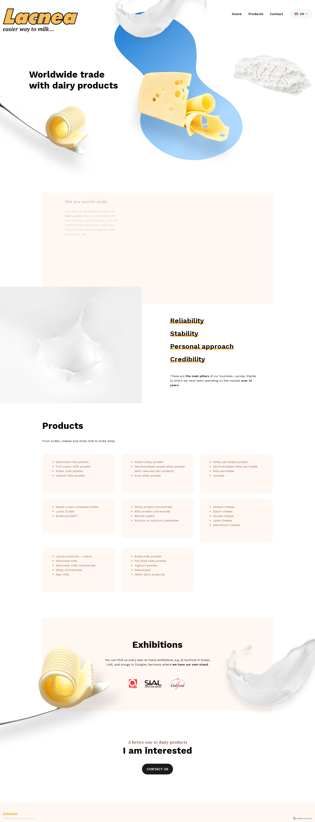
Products (255, 14)
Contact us (157, 769)
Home (237, 14)
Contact (276, 14)
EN (299, 14)
